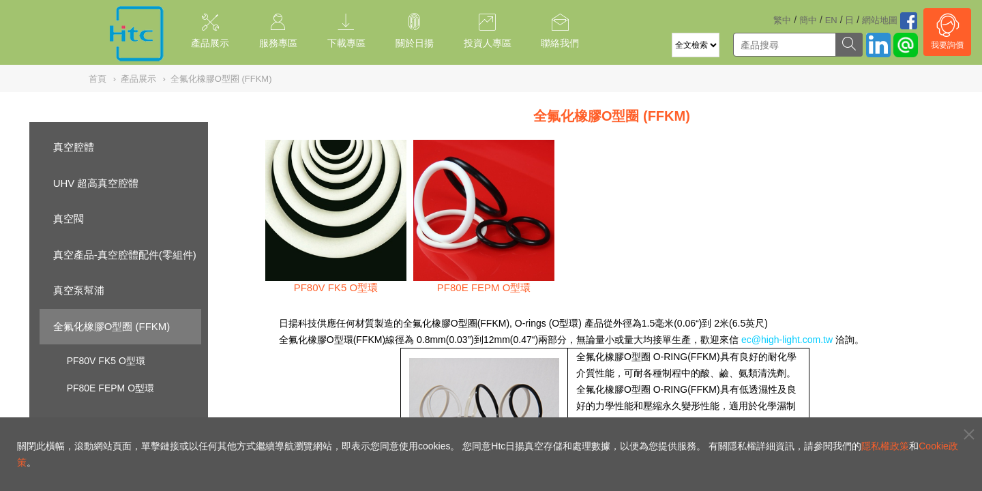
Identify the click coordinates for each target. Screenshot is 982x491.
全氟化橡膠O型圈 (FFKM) (111, 326)
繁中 (782, 20)
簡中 (808, 20)
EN (831, 20)
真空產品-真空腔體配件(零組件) (124, 255)
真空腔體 (73, 147)
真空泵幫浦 (78, 290)
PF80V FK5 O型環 (106, 360)
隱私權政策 (885, 446)
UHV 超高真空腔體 (96, 183)
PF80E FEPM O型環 (110, 388)
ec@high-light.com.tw (787, 339)
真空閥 (68, 218)
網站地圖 (879, 20)
